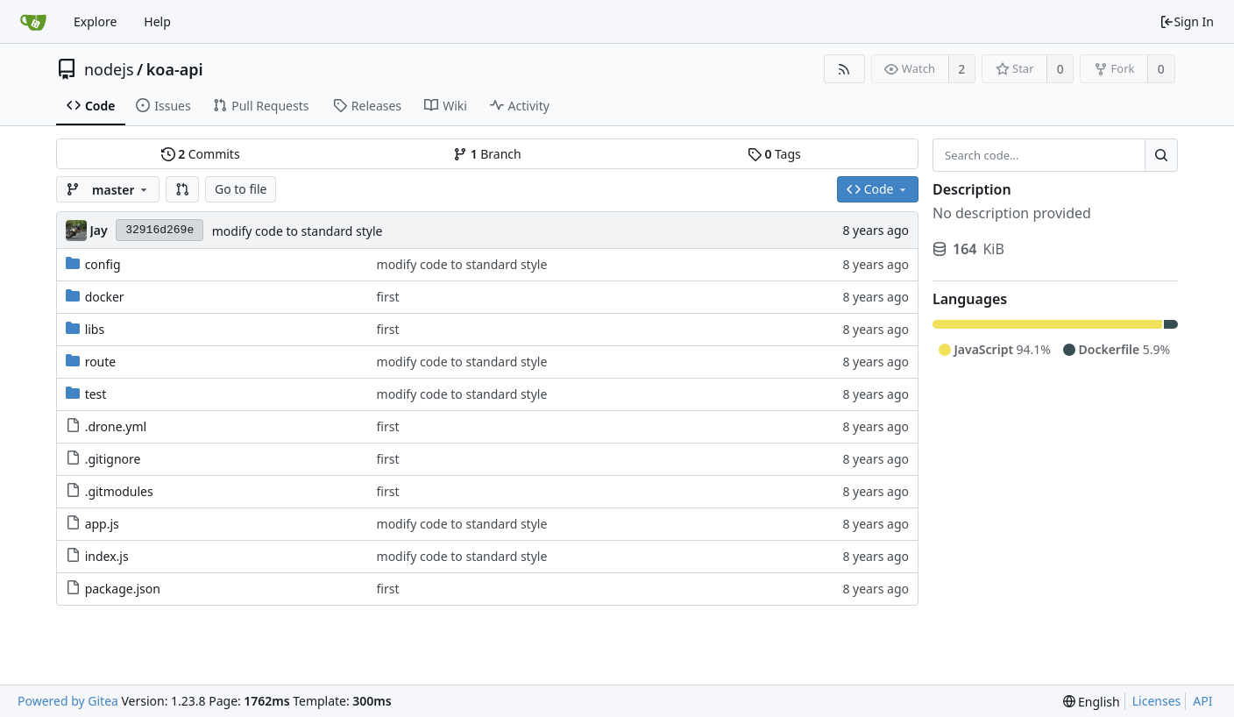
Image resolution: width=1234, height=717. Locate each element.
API (1202, 700)
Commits (200, 154)
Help (157, 21)
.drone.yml (115, 426)
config (103, 264)
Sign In (1187, 21)
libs (95, 329)
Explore (95, 21)
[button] (182, 189)
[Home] (33, 22)
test (96, 394)
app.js (102, 523)
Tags (774, 154)
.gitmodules (119, 491)
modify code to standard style (297, 231)
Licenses (1156, 700)
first (388, 296)
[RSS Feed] (844, 68)
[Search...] (1161, 155)
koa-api (174, 69)
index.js (107, 556)
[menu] (1091, 701)
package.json (122, 588)
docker (104, 296)
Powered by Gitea (68, 700)
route (101, 361)
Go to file (240, 189)
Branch (487, 154)
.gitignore (113, 459)
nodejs (109, 69)
